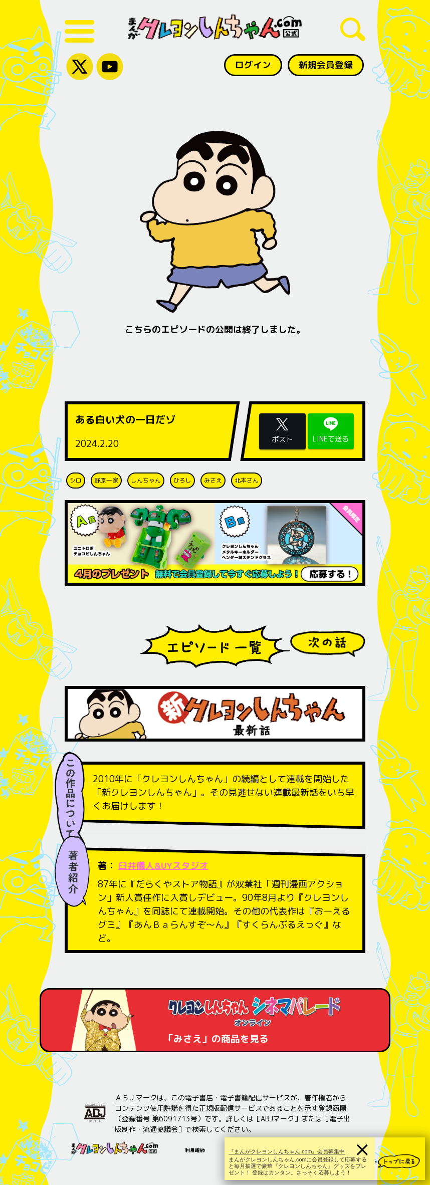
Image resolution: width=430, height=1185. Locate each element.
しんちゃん (146, 480)
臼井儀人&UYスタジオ (163, 865)
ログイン (252, 65)
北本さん (247, 480)
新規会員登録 (325, 65)
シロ (76, 480)
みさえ (213, 480)
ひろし (182, 480)
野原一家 (106, 480)
